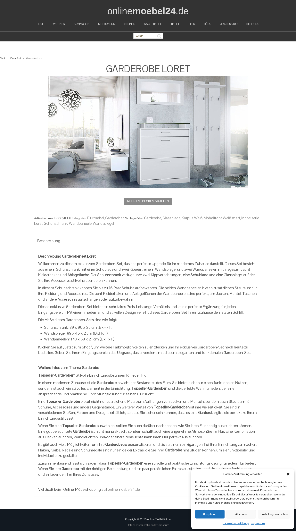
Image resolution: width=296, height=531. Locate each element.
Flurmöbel (15, 58)
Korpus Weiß (192, 217)
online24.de (159, 519)
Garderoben (115, 217)
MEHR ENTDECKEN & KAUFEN (148, 201)
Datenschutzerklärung (236, 523)
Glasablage (171, 217)
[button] (288, 474)
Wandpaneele (80, 223)
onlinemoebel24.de (124, 489)
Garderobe (152, 217)
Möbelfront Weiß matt (222, 217)
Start (2, 58)
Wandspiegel (103, 223)
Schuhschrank (56, 223)
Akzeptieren (209, 514)
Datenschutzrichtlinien (140, 525)
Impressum (258, 523)
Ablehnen (241, 514)
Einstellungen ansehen (274, 514)
